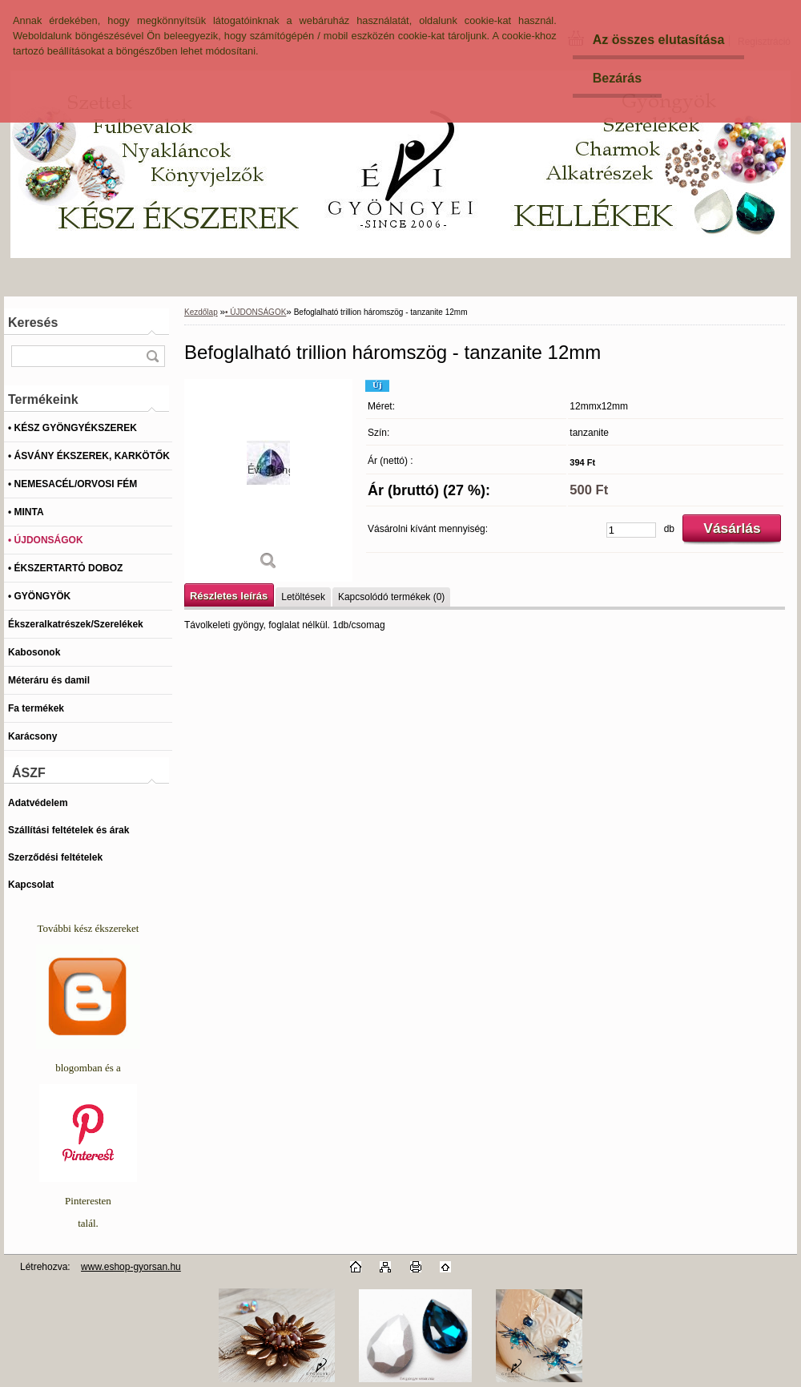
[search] (152, 356)
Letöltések (303, 597)
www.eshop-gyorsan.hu (131, 1266)
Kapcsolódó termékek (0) (391, 597)
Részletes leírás (229, 596)
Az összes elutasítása (659, 39)
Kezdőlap (201, 312)
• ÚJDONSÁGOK (255, 312)
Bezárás (617, 78)
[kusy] (631, 530)
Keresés (33, 322)
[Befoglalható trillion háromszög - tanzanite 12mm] (268, 480)
